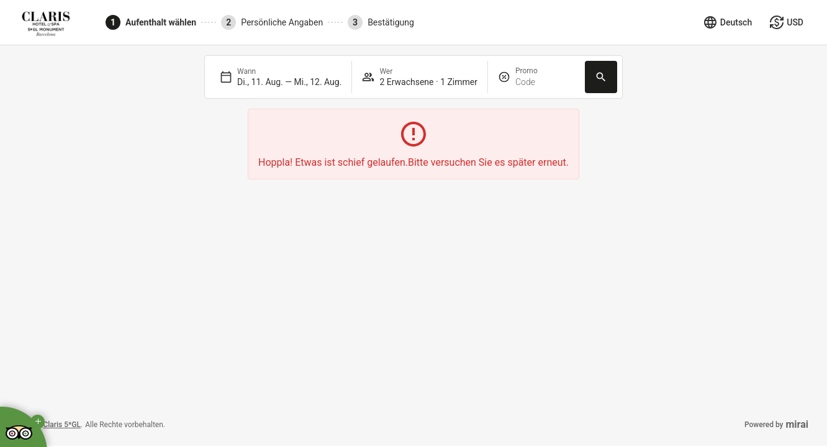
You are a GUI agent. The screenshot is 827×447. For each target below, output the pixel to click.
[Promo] (545, 82)
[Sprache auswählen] (727, 22)
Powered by (776, 424)
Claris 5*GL (62, 424)
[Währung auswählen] (786, 22)
